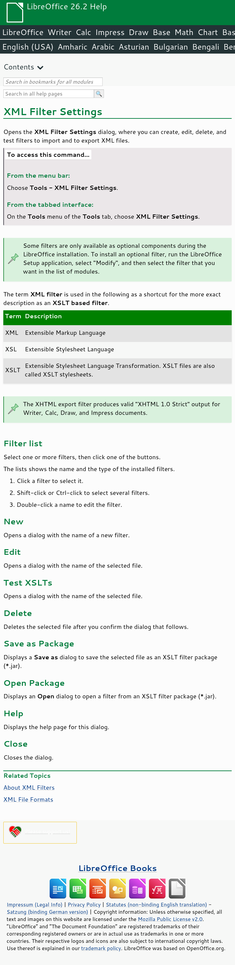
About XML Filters (29, 787)
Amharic (72, 46)
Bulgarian (170, 46)
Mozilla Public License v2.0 (170, 919)
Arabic (103, 46)
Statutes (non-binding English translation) (156, 904)
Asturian (133, 46)
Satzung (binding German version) (47, 911)
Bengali (205, 46)
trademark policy (101, 948)
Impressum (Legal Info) (35, 904)
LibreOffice (22, 32)
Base (161, 32)
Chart (207, 32)
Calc (83, 32)
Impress (110, 32)
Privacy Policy (84, 904)
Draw (138, 32)
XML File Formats (28, 799)
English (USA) (28, 46)
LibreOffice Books (117, 868)
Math (184, 32)
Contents (18, 67)
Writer (59, 32)
